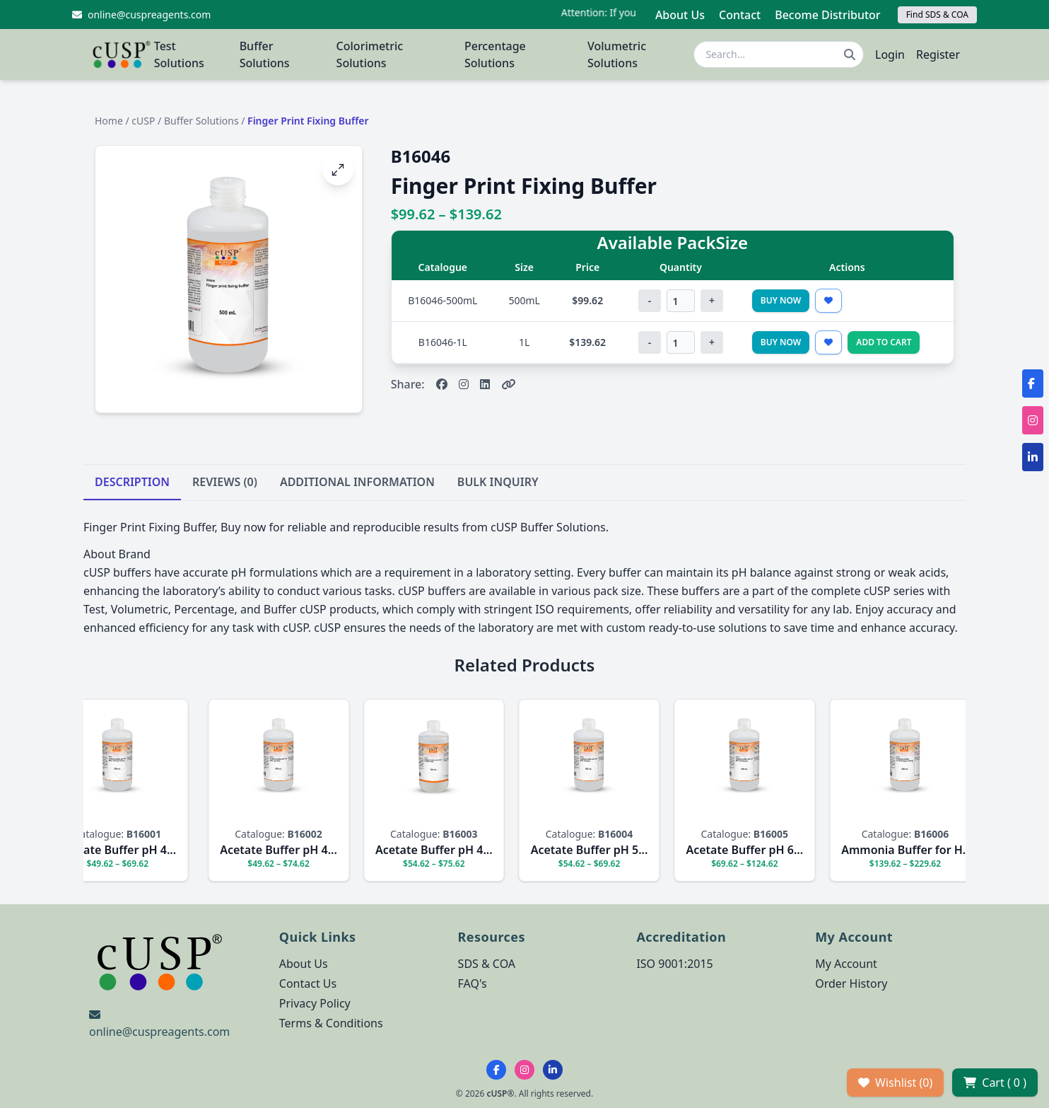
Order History (851, 983)
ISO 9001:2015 (674, 963)
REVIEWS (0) (224, 482)
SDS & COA (486, 963)
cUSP (143, 120)
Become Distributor (827, 15)
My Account (846, 963)
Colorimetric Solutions (370, 54)
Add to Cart (883, 342)
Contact (740, 15)
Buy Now (781, 300)
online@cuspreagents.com (159, 1031)
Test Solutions (179, 54)
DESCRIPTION (132, 482)
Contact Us (307, 983)
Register (938, 54)
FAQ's (472, 983)
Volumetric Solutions (616, 54)
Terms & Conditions (331, 1023)
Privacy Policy (315, 1003)
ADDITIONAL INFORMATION (357, 482)
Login (890, 54)
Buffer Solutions (265, 54)
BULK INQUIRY (498, 482)
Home (109, 120)
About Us (680, 15)
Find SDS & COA (937, 14)
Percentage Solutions (495, 54)
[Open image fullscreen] (337, 169)
